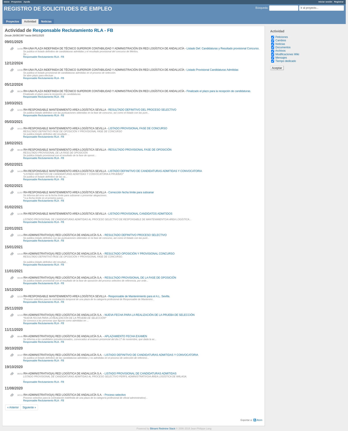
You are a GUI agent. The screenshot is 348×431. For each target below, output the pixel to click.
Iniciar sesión (325, 1)
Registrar (339, 1)
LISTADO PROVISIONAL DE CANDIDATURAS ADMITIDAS (141, 373)
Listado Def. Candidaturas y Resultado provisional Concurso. (222, 48)
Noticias (46, 21)
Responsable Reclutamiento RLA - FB (73, 30)
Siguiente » (29, 407)
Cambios (280, 40)
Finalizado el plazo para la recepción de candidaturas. (218, 91)
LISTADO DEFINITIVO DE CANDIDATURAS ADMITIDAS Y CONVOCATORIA (155, 171)
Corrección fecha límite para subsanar (131, 192)
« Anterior (13, 407)
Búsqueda (261, 7)
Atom (259, 420)
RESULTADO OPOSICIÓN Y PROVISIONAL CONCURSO (140, 253)
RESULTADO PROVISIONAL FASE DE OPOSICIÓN (139, 149)
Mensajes (281, 57)
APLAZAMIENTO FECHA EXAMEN (125, 336)
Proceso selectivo (115, 394)
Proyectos (16, 1)
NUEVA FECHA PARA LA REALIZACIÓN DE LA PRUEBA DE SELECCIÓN (150, 315)
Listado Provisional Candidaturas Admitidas (212, 69)
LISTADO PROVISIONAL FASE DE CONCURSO (137, 128)
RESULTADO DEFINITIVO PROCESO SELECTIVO (136, 235)
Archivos (280, 50)
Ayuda (26, 1)
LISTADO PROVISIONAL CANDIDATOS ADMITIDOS (140, 213)
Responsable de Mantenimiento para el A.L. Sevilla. (139, 296)
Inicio (6, 1)
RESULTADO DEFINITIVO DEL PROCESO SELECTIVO (142, 109)
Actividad (30, 21)
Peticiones (281, 37)
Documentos (282, 47)
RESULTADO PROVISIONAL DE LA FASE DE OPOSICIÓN (140, 277)
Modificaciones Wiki (287, 54)
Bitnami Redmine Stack (162, 428)
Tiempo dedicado (285, 61)
